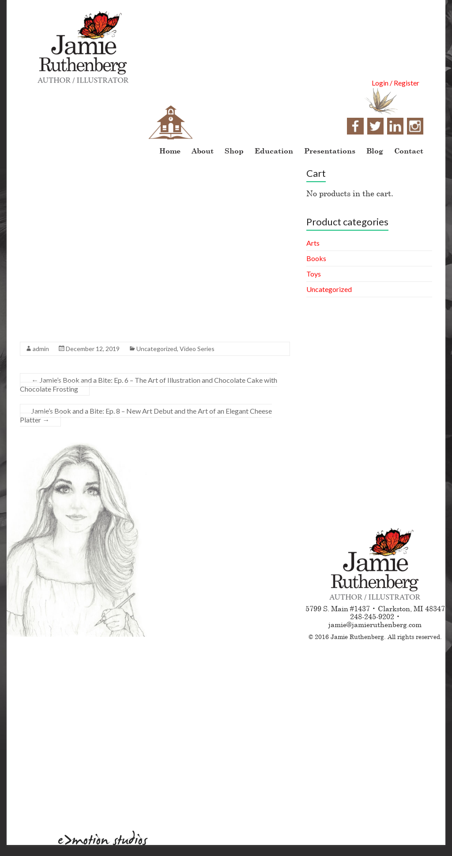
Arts (313, 243)
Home (170, 150)
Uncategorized (156, 348)
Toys (313, 273)
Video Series (197, 348)
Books (316, 258)
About (203, 150)
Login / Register (395, 82)
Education (274, 150)
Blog (374, 150)
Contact (408, 150)
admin (41, 348)
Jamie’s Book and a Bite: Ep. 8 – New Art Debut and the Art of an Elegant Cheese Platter (146, 415)
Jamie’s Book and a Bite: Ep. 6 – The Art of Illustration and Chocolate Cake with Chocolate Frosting (148, 384)
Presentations (329, 150)
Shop (234, 150)
